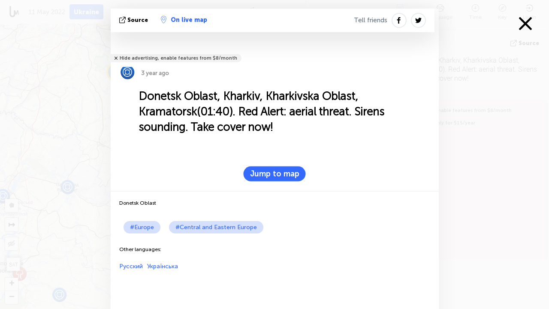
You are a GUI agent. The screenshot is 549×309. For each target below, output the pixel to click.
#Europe (142, 227)
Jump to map (274, 174)
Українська (162, 266)
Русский (131, 266)
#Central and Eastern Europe (216, 227)
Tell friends (370, 20)
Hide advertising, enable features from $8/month (178, 58)
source (134, 20)
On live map (184, 20)
